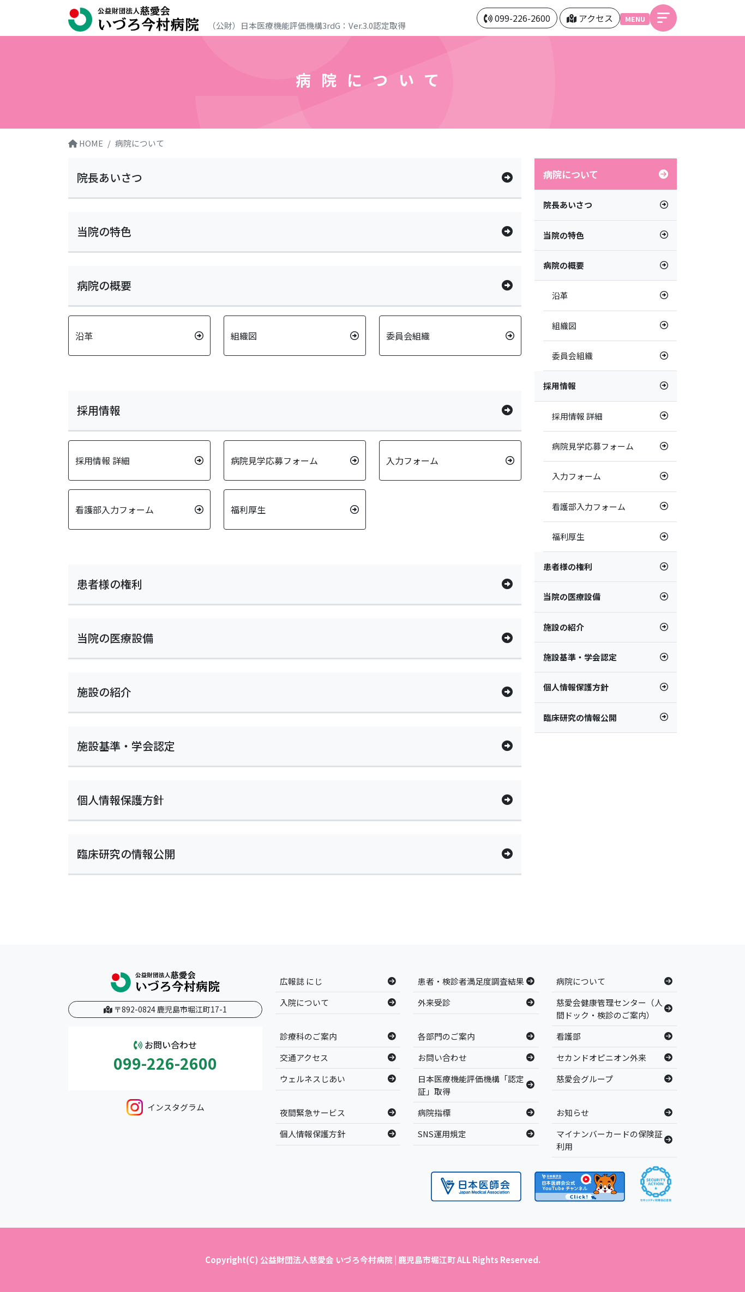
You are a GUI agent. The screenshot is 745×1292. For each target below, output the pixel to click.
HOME (85, 143)
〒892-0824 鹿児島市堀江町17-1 (165, 1009)
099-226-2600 (165, 1063)
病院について (139, 143)
